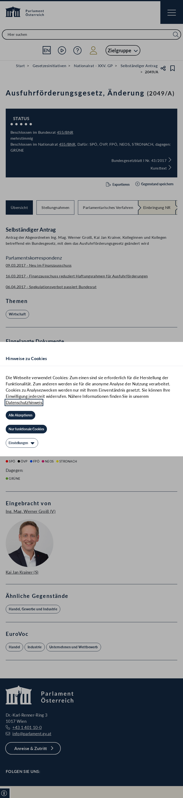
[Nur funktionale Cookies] (26, 429)
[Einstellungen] (22, 443)
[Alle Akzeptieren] (20, 415)
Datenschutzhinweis (24, 402)
